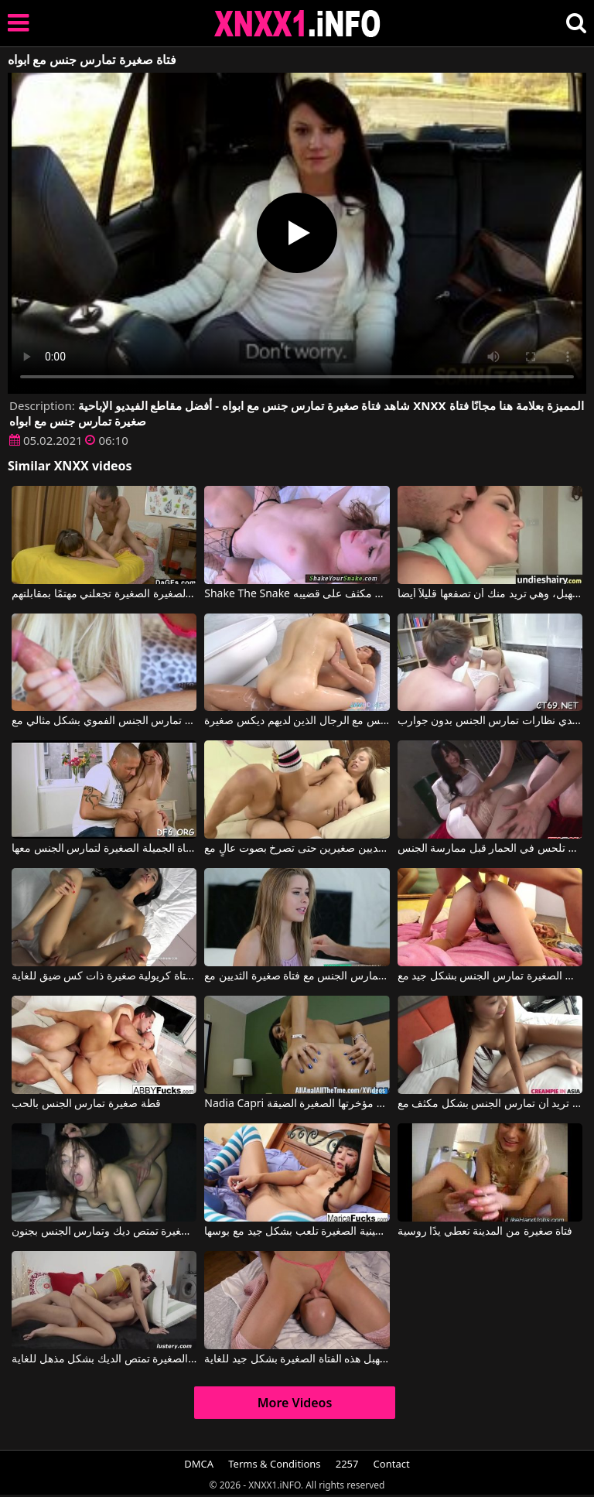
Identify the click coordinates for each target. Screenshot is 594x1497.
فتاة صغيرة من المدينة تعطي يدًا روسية (485, 1231)
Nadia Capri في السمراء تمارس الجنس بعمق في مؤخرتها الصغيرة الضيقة (296, 1104)
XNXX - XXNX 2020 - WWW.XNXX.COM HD (298, 23)
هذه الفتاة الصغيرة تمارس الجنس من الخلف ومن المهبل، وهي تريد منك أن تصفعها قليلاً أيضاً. (490, 594)
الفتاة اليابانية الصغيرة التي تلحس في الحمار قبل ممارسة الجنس (490, 848)
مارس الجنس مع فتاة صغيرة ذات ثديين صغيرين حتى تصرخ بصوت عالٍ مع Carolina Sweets (296, 848)
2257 (347, 1464)
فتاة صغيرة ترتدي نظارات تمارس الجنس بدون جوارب (490, 721)
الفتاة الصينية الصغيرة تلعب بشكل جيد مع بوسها (296, 1231)
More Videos (295, 1402)
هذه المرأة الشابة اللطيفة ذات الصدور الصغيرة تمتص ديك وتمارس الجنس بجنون (104, 1231)
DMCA (198, 1464)
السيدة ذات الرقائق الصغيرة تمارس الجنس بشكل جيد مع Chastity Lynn (490, 976)
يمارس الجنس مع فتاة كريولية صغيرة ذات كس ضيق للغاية (104, 976)
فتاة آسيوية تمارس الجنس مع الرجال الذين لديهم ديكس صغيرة (296, 721)
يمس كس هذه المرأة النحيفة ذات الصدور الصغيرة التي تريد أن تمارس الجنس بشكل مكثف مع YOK (490, 1104)
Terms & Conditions (274, 1464)
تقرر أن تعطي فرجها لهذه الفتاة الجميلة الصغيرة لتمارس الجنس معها (104, 848)
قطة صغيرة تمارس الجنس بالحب (86, 1104)
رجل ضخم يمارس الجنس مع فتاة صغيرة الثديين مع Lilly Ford (296, 976)
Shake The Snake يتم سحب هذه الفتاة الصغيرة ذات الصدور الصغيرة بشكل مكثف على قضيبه (296, 594)
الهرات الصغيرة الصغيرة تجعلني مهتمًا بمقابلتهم (104, 594)
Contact (392, 1464)
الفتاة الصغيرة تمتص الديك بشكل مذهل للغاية (104, 1359)
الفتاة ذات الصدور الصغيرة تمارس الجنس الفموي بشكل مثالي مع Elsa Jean (104, 721)
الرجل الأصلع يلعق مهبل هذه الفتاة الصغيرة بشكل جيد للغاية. (296, 1359)
